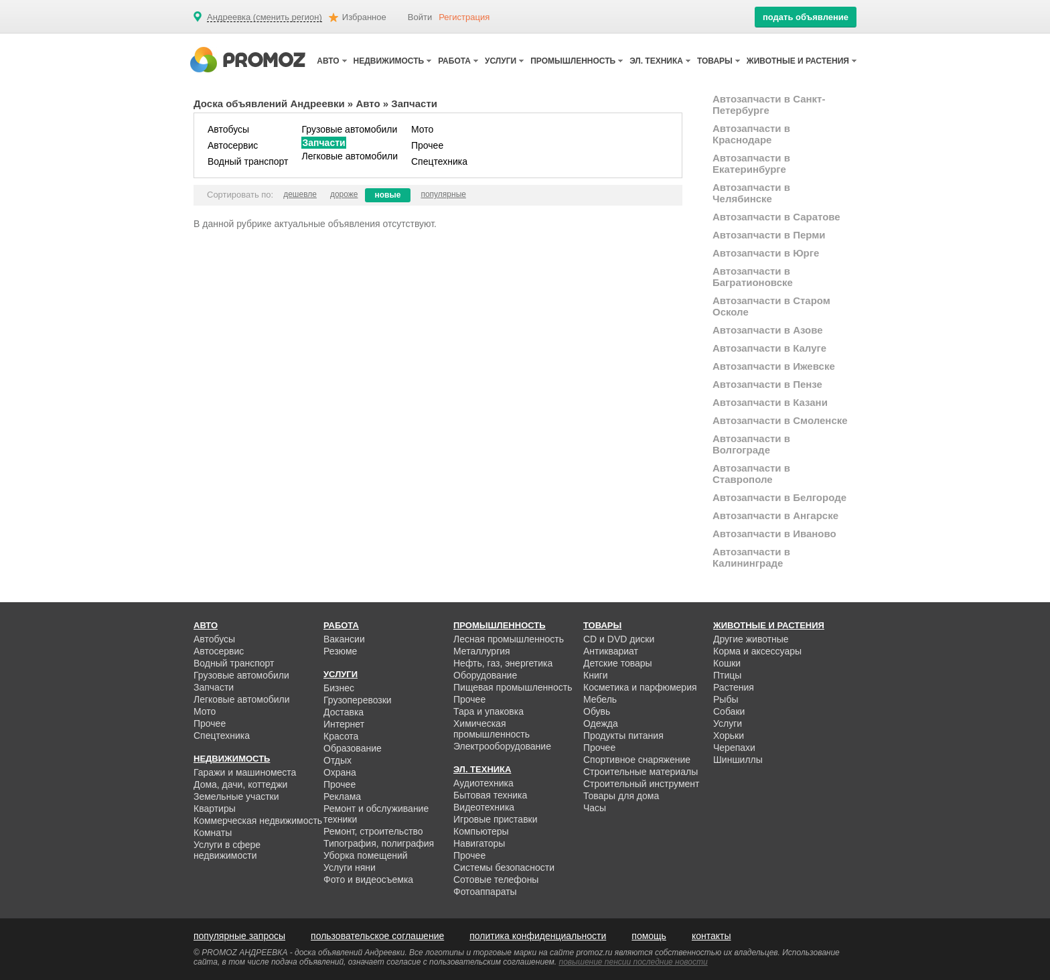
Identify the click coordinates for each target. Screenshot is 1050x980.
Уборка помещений (365, 855)
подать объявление (805, 17)
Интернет (343, 724)
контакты (711, 935)
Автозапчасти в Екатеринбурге (751, 163)
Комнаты (213, 832)
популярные (443, 194)
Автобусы (228, 129)
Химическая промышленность (491, 729)
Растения (733, 687)
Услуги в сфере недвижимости (227, 850)
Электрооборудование (502, 746)
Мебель (600, 699)
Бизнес (338, 688)
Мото (422, 129)
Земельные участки (236, 796)
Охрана (339, 772)
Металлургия (481, 651)
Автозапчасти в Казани (770, 402)
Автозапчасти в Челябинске (751, 193)
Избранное (364, 17)
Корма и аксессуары (757, 651)
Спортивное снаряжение (636, 759)
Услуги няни (349, 867)
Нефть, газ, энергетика (502, 663)
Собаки (729, 711)
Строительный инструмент (641, 783)
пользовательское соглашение (377, 935)
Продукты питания (623, 735)
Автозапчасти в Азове (767, 330)
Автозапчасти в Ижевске (773, 366)
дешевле (300, 194)
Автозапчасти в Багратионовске (752, 276)
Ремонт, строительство (373, 831)
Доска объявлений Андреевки (269, 103)
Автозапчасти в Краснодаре (751, 134)
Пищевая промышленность (513, 687)
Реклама (342, 796)
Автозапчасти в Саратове (776, 216)
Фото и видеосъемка (368, 879)
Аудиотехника (483, 783)
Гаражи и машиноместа (245, 772)
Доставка (343, 712)
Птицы (727, 675)
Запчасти (323, 142)
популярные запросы (239, 935)
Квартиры (215, 808)
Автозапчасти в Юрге (765, 253)
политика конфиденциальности (537, 935)
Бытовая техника (490, 795)
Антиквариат (610, 651)
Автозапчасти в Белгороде (779, 497)
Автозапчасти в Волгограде (751, 444)
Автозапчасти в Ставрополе (751, 473)
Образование (352, 748)
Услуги (727, 723)
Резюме (340, 651)
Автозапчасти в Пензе (767, 384)
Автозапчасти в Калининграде (751, 557)
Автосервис (233, 145)
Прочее (427, 145)
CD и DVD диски (618, 639)
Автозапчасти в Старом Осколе (771, 306)
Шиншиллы (738, 759)
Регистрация (464, 17)
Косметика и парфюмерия (640, 687)
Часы (594, 807)
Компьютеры (481, 831)
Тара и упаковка (488, 711)
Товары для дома (621, 795)
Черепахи (734, 747)
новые (388, 195)
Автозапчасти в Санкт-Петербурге (768, 104)
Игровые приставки (495, 819)
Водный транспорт (248, 161)
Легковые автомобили (349, 156)
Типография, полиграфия (378, 843)
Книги (595, 675)
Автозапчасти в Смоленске (780, 420)
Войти (420, 17)
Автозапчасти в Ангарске (775, 515)
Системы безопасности (503, 867)
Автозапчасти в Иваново (774, 533)
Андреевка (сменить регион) (264, 17)
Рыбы (725, 699)
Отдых (337, 760)
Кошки (727, 663)
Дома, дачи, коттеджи (240, 784)
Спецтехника (439, 161)
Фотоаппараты (485, 891)
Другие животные (751, 639)
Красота (340, 736)
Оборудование (485, 675)
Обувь (596, 711)
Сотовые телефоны (495, 879)
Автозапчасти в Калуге (769, 348)
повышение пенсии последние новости (633, 962)
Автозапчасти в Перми (769, 234)
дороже (344, 194)
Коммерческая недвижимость (258, 820)
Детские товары (617, 663)
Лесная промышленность (508, 639)
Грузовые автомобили (349, 129)
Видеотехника (483, 807)
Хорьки (728, 735)
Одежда (600, 723)
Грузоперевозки (357, 700)
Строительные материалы (640, 771)
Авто (368, 103)
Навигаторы (479, 843)
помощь (648, 935)
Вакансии (344, 639)
